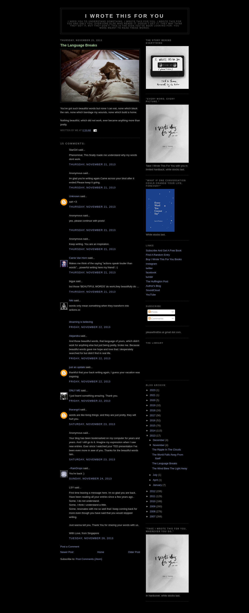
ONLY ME (74, 390)
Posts (153, 311)
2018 (153, 410)
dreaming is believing (81, 321)
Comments (155, 318)
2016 (153, 420)
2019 (153, 405)
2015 (153, 425)
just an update (77, 367)
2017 (153, 415)
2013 (153, 435)
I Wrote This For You (124, 16)
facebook (151, 272)
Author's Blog (153, 285)
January (158, 485)
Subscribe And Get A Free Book (163, 250)
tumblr (149, 276)
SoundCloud (153, 290)
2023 (153, 390)
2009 (153, 506)
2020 (153, 400)
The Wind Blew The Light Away (169, 468)
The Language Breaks (78, 45)
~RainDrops (75, 468)
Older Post (134, 552)
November (159, 445)
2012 (153, 491)
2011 (153, 496)
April (156, 479)
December (159, 440)
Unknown (74, 196)
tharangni (74, 409)
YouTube (151, 294)
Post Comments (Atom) (89, 559)
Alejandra (74, 335)
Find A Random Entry (158, 254)
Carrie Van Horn (78, 257)
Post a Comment (69, 546)
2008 (153, 511)
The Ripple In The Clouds (166, 449)
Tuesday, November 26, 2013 (91, 538)
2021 (153, 395)
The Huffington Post (157, 281)
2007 (153, 516)
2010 (153, 501)
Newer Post (66, 552)
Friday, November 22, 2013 (89, 327)
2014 (153, 430)
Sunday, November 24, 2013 (90, 478)
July (155, 474)
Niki (71, 300)
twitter (149, 268)
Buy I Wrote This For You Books (164, 259)
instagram (151, 263)
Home (100, 552)
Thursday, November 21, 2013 (92, 164)
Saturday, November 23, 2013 (92, 424)
